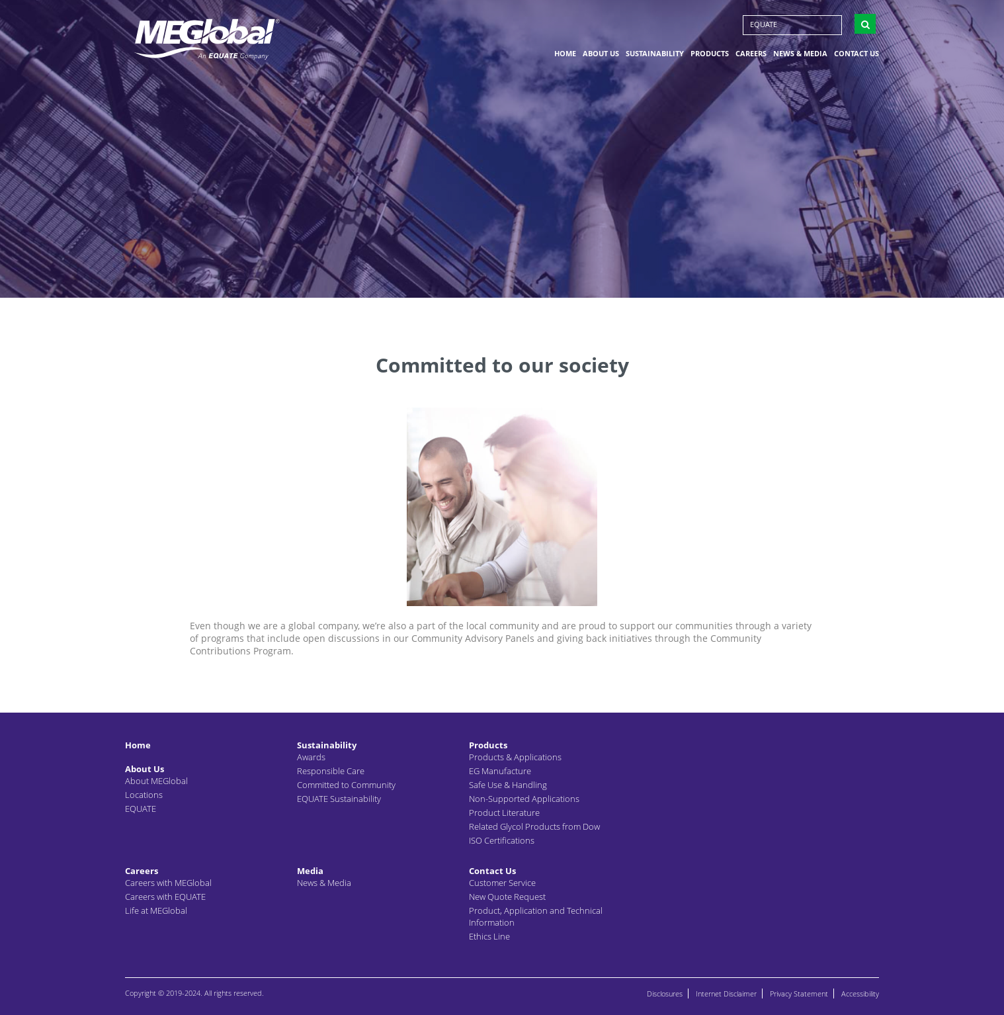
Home (565, 55)
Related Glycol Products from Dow (534, 826)
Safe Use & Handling (508, 785)
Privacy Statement (799, 993)
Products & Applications (515, 757)
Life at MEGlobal (156, 910)
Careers (751, 55)
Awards (311, 757)
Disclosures (665, 993)
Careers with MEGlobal (168, 883)
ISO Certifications (501, 840)
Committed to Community (346, 785)
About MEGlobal (156, 781)
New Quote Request (507, 897)
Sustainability (655, 55)
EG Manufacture (500, 771)
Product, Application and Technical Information (536, 916)
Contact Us (856, 55)
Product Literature (504, 812)
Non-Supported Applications (524, 799)
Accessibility (860, 993)
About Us (601, 55)
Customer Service (502, 883)
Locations (144, 795)
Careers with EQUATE (165, 897)
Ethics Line (489, 936)
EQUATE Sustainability (339, 799)
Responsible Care (330, 771)
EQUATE (763, 26)
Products (709, 55)
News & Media (800, 55)
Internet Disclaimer (726, 993)
